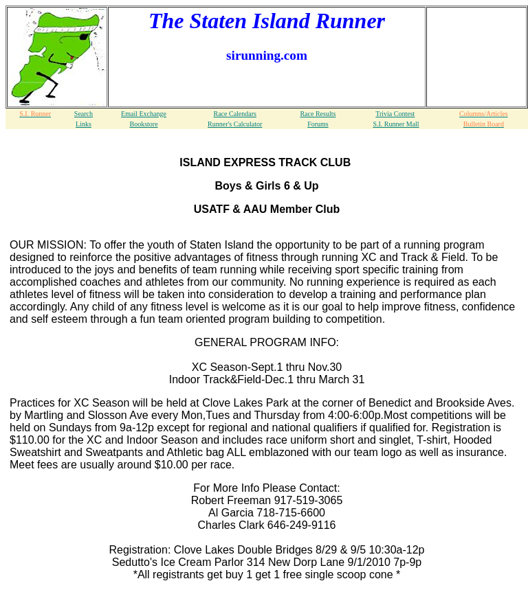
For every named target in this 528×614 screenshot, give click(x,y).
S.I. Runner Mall (396, 124)
